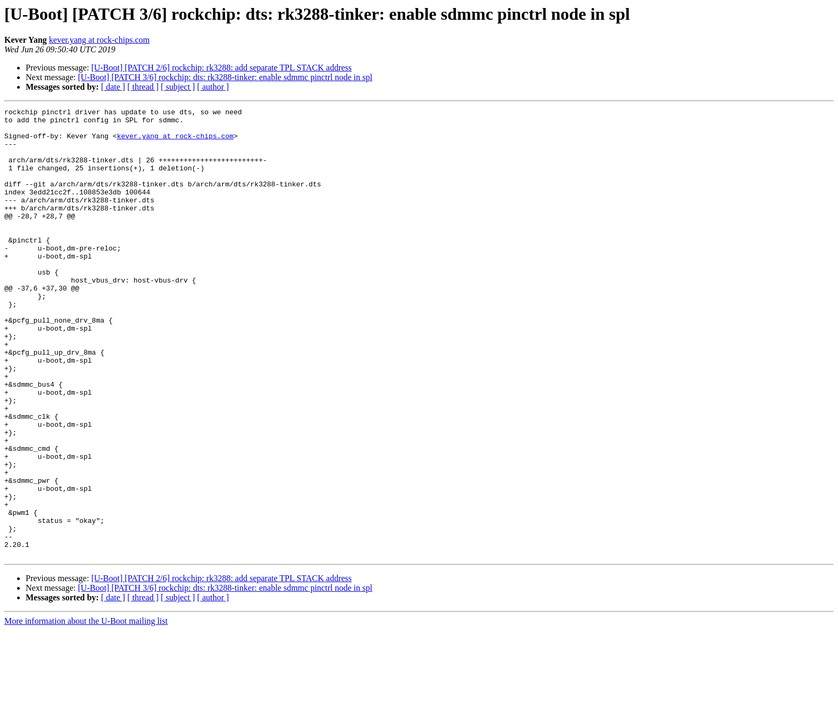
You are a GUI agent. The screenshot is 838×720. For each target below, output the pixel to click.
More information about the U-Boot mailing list (86, 710)
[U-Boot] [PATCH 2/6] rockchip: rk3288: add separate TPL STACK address (221, 67)
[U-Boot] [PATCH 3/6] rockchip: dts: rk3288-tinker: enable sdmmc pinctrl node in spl (225, 77)
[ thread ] (143, 86)
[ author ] (213, 86)
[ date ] (113, 86)
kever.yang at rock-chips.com (99, 39)
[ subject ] (178, 86)
